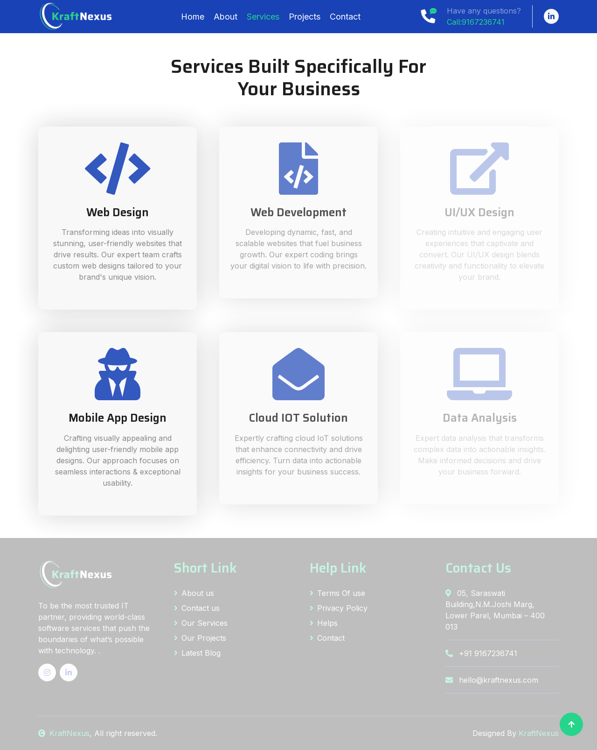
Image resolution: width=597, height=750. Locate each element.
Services (263, 16)
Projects (304, 16)
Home (192, 16)
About (225, 16)
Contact (345, 16)
